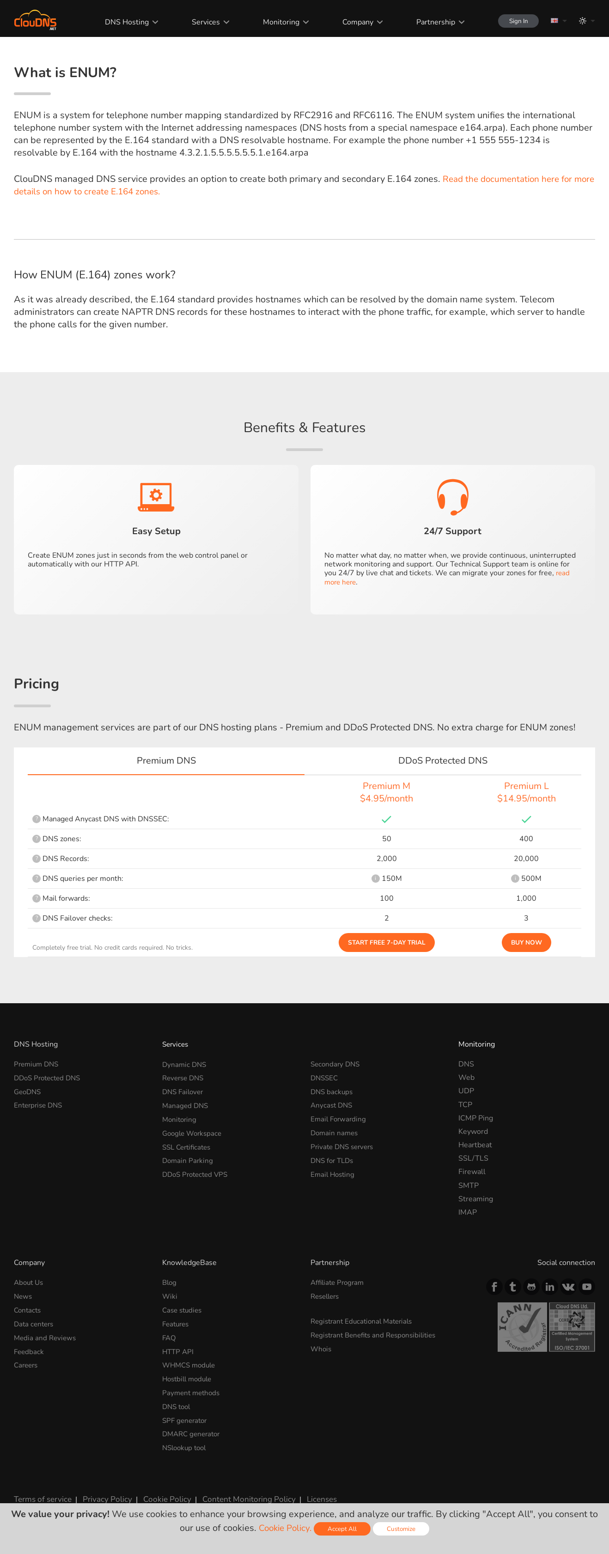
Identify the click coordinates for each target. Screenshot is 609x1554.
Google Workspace (194, 1131)
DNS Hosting (121, 22)
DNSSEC (325, 1077)
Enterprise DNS (40, 1105)
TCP (465, 1105)
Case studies (183, 1310)
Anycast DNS (333, 1105)
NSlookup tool (186, 1445)
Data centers (35, 1323)
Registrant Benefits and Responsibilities (378, 1334)
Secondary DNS (337, 1064)
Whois (322, 1348)
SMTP (468, 1186)
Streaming (475, 1199)
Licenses (304, 1495)
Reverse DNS (184, 1077)
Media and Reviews (46, 1336)
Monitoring (274, 22)
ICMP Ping (475, 1118)
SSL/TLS (473, 1158)
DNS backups (333, 1091)
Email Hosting (334, 1172)
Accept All (344, 1528)
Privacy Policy (102, 1495)
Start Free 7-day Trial (387, 942)
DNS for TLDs (334, 1158)
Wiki (170, 1296)
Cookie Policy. (284, 1528)
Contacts (28, 1310)
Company (351, 22)
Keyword (473, 1131)
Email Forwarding (340, 1118)
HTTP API (178, 1350)
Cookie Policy (158, 1495)
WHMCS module (190, 1364)
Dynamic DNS (185, 1064)
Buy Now (526, 942)
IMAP (467, 1212)
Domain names (335, 1131)
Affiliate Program (339, 1282)
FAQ (169, 1336)
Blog (170, 1282)
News (23, 1296)
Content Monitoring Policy (235, 1495)
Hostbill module (189, 1377)
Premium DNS (38, 1064)
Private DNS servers (344, 1145)
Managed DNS (186, 1105)
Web (466, 1077)
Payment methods (192, 1390)
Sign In (515, 21)
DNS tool (177, 1404)
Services (200, 22)
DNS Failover (184, 1091)
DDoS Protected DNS (50, 1077)
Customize (404, 1528)
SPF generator (186, 1417)
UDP (466, 1091)
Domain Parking (188, 1158)
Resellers (327, 1296)
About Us (30, 1282)
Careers (27, 1364)
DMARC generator (193, 1431)
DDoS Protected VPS (197, 1172)
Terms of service (41, 1495)
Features (177, 1323)
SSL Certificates (188, 1145)
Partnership (428, 22)
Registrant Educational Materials (365, 1321)
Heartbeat (475, 1145)
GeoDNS (28, 1091)
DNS (466, 1064)
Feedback (29, 1350)
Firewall (472, 1172)
